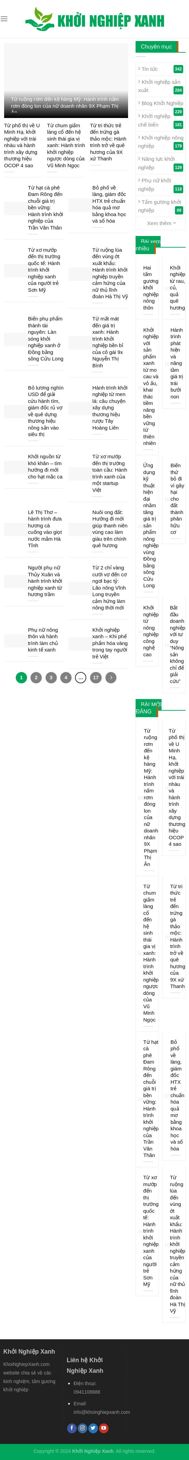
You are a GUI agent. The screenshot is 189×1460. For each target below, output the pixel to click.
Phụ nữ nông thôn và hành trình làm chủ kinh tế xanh (43, 640)
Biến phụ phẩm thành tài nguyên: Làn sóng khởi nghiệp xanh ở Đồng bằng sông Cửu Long (45, 338)
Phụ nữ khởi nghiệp (160, 185)
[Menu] (4, 19)
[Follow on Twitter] (93, 1428)
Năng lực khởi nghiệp (160, 163)
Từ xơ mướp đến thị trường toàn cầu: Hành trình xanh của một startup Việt (109, 473)
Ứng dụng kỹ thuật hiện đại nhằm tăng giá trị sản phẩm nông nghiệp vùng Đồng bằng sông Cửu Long (151, 525)
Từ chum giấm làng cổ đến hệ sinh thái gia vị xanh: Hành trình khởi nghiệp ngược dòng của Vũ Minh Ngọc (66, 145)
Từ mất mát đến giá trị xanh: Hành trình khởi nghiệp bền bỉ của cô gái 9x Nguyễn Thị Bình (107, 342)
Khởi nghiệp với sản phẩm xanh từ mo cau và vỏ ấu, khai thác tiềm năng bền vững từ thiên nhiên (151, 386)
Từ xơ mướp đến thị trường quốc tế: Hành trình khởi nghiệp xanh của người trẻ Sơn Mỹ (44, 270)
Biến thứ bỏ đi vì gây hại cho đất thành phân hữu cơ (177, 498)
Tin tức (160, 69)
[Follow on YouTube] (104, 1428)
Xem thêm (161, 223)
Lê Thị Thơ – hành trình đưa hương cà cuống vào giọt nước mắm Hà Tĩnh (45, 529)
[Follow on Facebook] (72, 1428)
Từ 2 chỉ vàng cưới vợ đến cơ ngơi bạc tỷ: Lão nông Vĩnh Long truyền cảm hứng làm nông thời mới (109, 587)
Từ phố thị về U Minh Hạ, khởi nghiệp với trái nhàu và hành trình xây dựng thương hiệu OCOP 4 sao (22, 145)
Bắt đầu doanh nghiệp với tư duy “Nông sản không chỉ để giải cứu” (177, 644)
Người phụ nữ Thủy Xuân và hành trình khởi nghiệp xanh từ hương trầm (45, 581)
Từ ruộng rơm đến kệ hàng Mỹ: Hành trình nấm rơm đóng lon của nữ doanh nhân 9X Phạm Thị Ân (65, 105)
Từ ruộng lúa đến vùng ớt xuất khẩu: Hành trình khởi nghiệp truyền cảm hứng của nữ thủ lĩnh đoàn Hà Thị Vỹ (110, 273)
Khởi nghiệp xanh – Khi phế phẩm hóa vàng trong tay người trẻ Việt (110, 643)
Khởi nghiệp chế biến (160, 121)
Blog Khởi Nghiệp (160, 105)
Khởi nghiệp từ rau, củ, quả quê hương (177, 288)
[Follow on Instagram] (82, 1428)
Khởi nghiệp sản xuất (160, 86)
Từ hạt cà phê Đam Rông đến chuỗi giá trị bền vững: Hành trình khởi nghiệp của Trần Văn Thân (45, 208)
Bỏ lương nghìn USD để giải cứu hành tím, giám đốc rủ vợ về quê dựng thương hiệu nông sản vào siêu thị (46, 411)
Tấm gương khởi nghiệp (160, 206)
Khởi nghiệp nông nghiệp (161, 142)
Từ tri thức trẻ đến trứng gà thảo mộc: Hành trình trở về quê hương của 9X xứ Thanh (108, 142)
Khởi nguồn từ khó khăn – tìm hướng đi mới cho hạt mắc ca (45, 466)
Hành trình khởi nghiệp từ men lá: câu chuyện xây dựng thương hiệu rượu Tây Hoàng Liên (109, 408)
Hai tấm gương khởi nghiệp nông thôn (151, 288)
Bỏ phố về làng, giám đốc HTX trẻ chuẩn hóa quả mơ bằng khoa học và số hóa (109, 204)
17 (95, 677)
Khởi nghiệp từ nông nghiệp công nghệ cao (151, 631)
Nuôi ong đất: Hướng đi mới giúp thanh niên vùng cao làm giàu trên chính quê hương (110, 529)
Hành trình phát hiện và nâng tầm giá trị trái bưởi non (177, 363)
